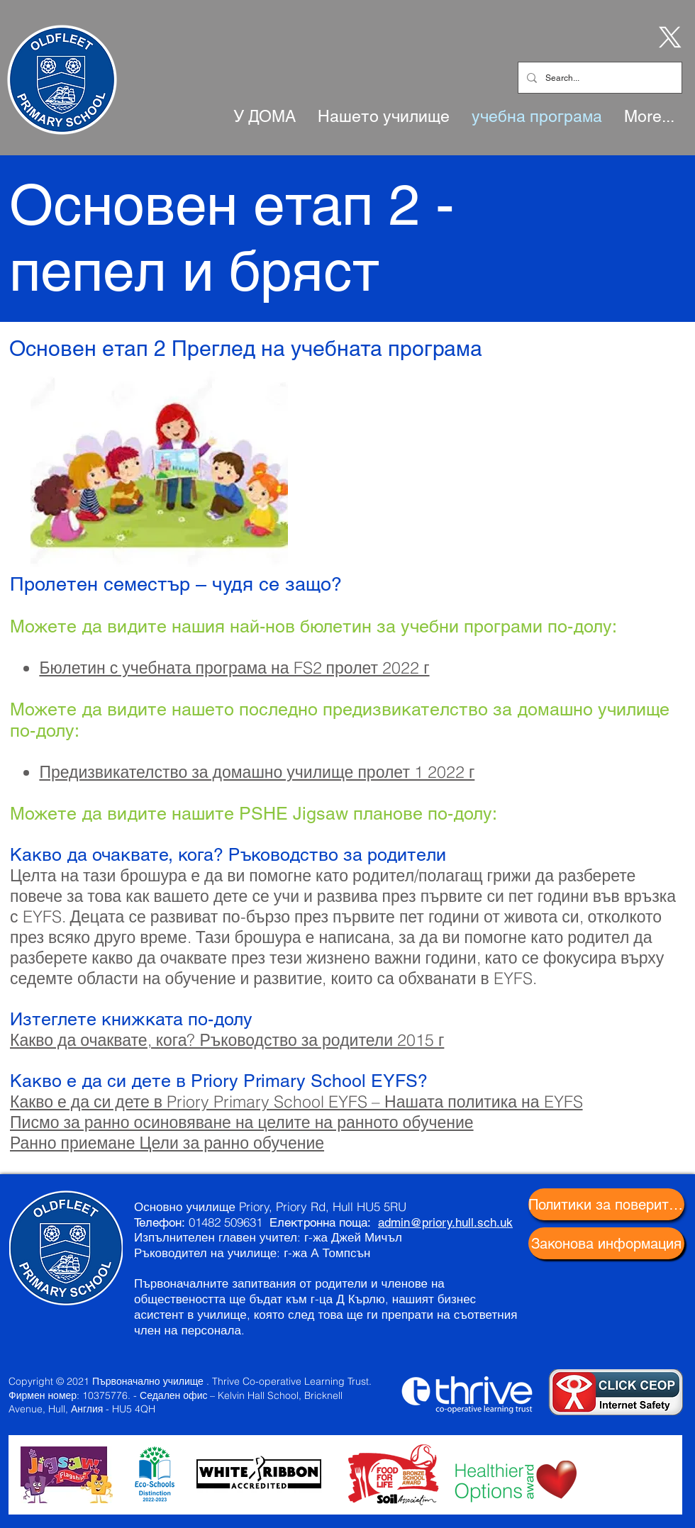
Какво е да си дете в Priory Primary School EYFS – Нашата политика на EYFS (296, 1101)
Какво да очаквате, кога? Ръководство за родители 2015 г (227, 1040)
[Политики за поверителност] (606, 1204)
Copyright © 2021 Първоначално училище (106, 1381)
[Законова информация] (606, 1243)
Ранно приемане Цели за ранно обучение (167, 1142)
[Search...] (598, 77)
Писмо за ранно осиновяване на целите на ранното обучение (242, 1122)
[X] (667, 36)
